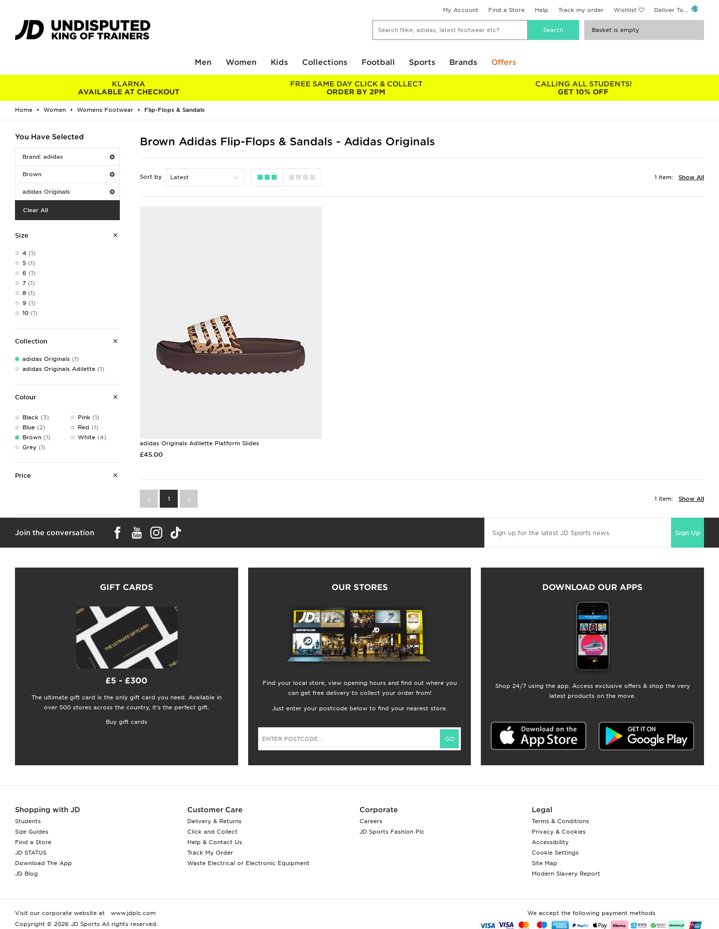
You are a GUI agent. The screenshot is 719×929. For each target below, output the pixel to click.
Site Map (544, 862)
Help (541, 9)
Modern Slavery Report (566, 872)
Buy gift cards (126, 720)
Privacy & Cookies (559, 830)
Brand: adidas (68, 156)
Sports (422, 62)
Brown (68, 174)
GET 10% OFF (583, 88)
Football (378, 62)
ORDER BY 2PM (355, 88)
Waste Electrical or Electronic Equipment (248, 862)
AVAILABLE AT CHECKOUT (128, 88)
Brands (463, 62)
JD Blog (26, 872)
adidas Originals (68, 191)
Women (241, 62)
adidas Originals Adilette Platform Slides (199, 442)
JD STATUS (30, 851)
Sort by (151, 176)
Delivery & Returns (214, 820)
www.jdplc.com (132, 912)
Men (203, 62)
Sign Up (687, 532)
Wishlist (625, 9)
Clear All (35, 210)
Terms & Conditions (560, 820)
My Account (460, 9)
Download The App (43, 862)
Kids (279, 62)
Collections (325, 62)
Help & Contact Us (214, 841)
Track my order (581, 9)
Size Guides (31, 830)
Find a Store (506, 9)
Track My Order (210, 851)
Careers (371, 820)
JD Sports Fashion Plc (392, 830)
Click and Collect (212, 830)
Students (28, 820)
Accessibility (550, 841)
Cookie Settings (555, 851)
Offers (503, 62)
